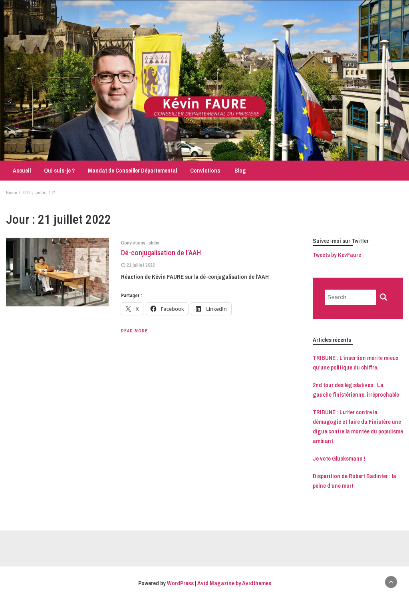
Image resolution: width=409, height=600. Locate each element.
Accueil (21, 170)
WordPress (180, 583)
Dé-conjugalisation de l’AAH (161, 252)
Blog (239, 170)
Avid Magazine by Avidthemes (234, 583)
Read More (134, 331)
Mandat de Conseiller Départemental (132, 170)
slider (154, 243)
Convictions (205, 170)
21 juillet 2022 (141, 265)
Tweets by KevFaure (337, 254)
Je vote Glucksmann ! (339, 458)
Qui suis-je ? (59, 170)
